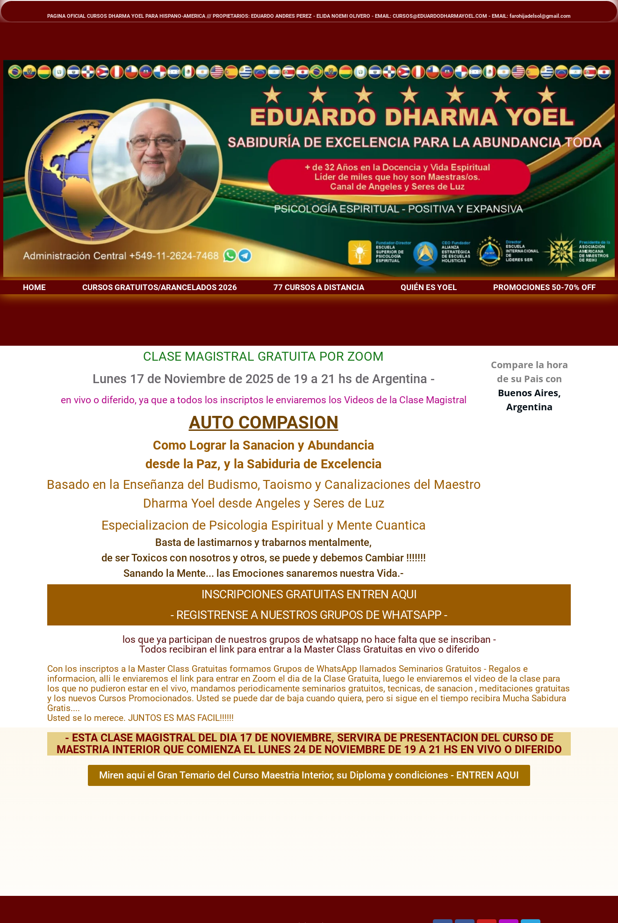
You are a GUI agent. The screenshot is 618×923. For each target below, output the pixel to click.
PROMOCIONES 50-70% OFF (544, 287)
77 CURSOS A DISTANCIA (318, 287)
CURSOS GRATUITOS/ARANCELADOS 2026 (159, 287)
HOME (34, 287)
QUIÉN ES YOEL (429, 287)
